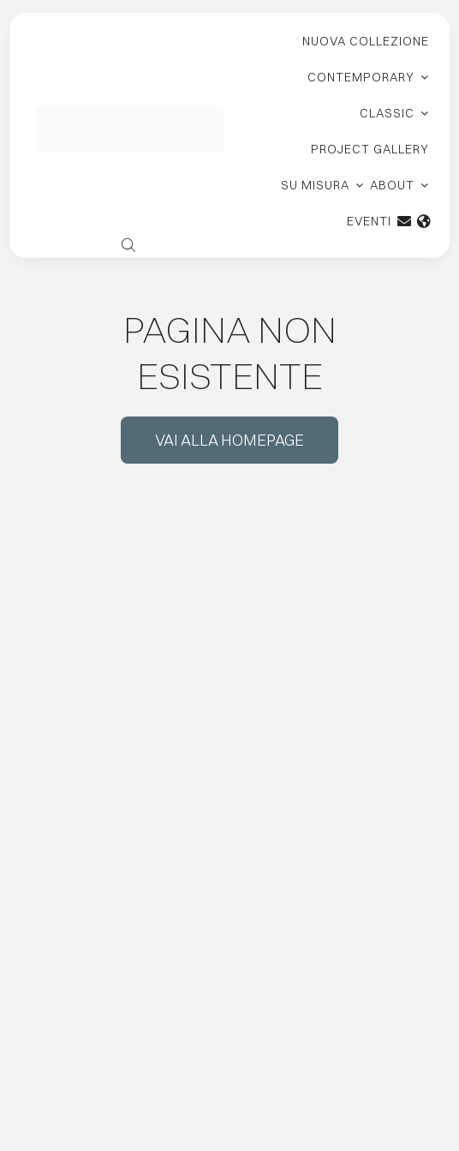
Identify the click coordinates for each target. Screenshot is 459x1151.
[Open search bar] (128, 243)
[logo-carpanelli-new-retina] (129, 112)
